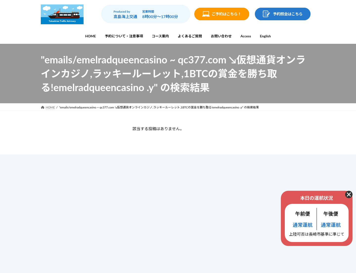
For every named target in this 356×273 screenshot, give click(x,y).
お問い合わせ (148, 213)
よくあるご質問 (150, 203)
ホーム (143, 172)
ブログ (143, 233)
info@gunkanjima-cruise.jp (77, 227)
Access (143, 223)
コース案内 (146, 193)
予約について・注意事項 (157, 182)
